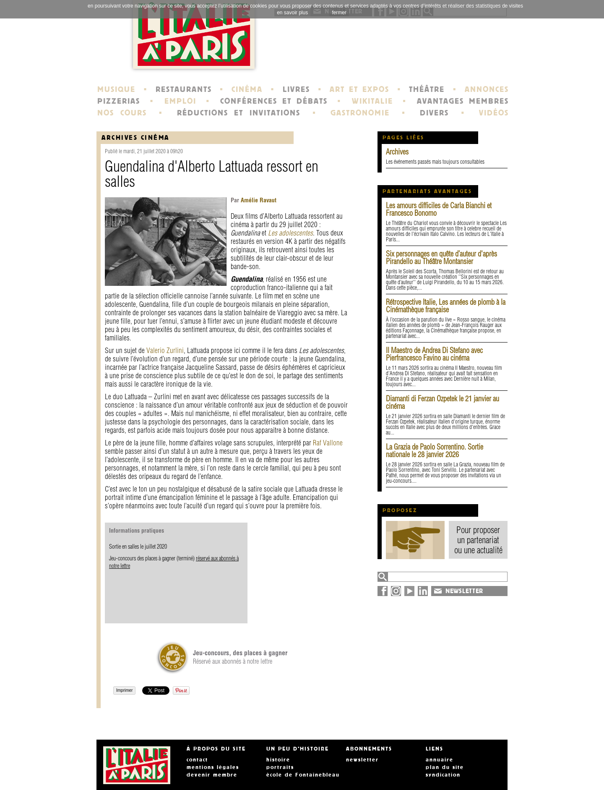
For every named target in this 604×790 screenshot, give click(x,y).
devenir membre (212, 775)
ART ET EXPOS (359, 89)
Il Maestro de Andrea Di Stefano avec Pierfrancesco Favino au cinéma (434, 354)
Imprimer (124, 690)
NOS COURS (122, 113)
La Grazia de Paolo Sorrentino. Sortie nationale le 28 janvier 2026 (434, 450)
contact (197, 760)
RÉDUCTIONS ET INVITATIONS (238, 113)
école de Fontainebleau (303, 775)
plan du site (445, 767)
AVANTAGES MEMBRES (463, 101)
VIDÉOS (494, 113)
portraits (280, 767)
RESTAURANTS (184, 89)
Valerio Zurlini (165, 350)
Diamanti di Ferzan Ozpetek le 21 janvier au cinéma (442, 402)
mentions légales (213, 767)
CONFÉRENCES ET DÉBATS (273, 101)
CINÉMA (247, 89)
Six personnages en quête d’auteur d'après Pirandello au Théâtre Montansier (441, 257)
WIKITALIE (372, 101)
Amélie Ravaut (257, 200)
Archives (397, 152)
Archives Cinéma (135, 137)
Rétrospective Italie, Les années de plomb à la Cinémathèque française (445, 305)
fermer (339, 13)
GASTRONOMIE (360, 113)
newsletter (362, 760)
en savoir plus (292, 13)
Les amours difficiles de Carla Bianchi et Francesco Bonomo (439, 209)
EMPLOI (180, 101)
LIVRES (296, 89)
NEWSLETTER (464, 591)
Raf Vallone (328, 442)
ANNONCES (487, 89)
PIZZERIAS (118, 101)
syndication (443, 775)
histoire (278, 760)
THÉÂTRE (427, 89)
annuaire (439, 760)
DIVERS (434, 113)
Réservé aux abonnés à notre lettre (240, 657)
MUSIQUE (116, 89)
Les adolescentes (290, 232)
